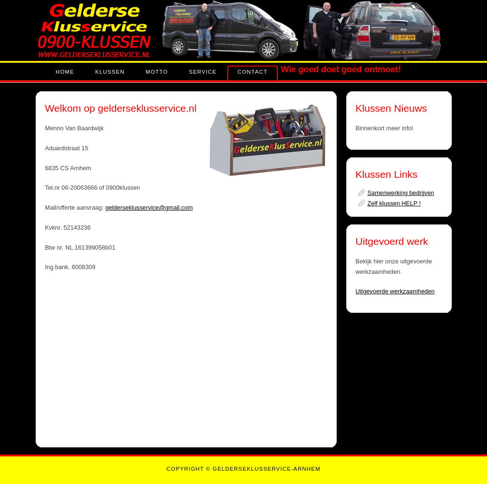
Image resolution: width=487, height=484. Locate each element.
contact (253, 72)
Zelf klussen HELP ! (394, 203)
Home (65, 72)
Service (202, 72)
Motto (157, 72)
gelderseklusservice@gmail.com (149, 207)
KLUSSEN (110, 72)
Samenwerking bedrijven (401, 192)
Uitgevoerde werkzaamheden (395, 291)
